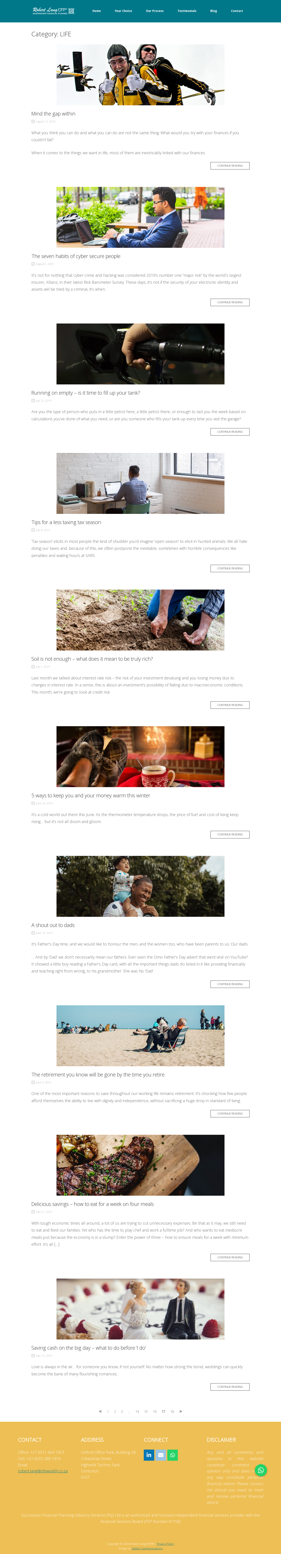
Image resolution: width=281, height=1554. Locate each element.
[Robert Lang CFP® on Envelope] (161, 1455)
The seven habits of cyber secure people (75, 256)
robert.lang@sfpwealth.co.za (43, 1471)
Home (97, 11)
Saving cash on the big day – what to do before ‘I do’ (88, 1347)
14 (137, 1412)
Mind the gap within (53, 113)
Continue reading (230, 166)
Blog (213, 11)
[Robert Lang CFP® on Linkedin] (149, 1455)
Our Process (155, 11)
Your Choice (123, 11)
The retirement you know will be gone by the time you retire (97, 1074)
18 (172, 1412)
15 (146, 1412)
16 (154, 1412)
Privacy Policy (165, 1544)
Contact (237, 11)
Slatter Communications (147, 1548)
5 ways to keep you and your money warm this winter (90, 795)
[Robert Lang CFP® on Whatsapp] (172, 1455)
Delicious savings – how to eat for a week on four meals (92, 1203)
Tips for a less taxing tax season (66, 522)
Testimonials (187, 11)
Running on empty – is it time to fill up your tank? (85, 392)
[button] (261, 1470)
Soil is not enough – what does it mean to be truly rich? (92, 658)
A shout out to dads (53, 925)
